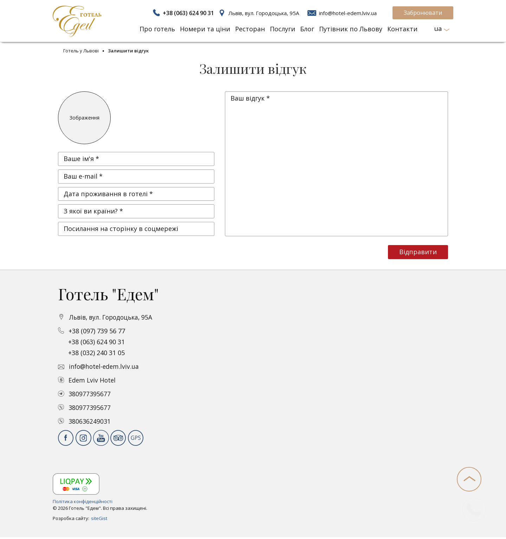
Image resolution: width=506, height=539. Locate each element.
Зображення (84, 117)
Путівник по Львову (350, 29)
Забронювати (423, 13)
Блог (307, 29)
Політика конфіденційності (82, 501)
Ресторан (250, 29)
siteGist (99, 518)
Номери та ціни (205, 29)
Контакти (402, 29)
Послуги (282, 29)
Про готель (157, 29)
